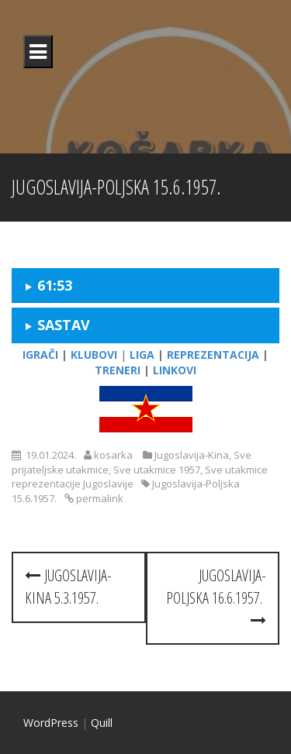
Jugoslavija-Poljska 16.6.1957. (216, 596)
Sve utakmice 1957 (156, 470)
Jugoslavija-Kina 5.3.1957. (68, 586)
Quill (102, 722)
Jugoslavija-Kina (191, 455)
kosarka (113, 455)
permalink (98, 498)
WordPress (50, 722)
